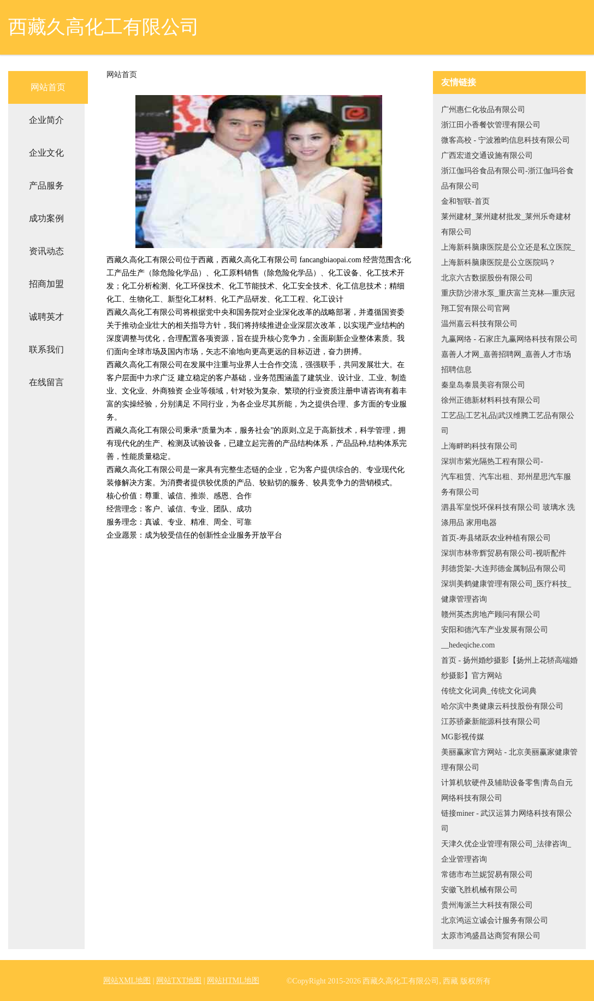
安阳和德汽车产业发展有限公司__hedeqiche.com (494, 637)
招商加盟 (46, 283)
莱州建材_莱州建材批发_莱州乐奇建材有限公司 (506, 224)
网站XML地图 (127, 980)
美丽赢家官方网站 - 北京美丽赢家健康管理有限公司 (509, 760)
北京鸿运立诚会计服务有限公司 (494, 920)
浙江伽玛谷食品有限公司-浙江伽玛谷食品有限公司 (507, 178)
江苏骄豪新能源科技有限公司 (490, 721)
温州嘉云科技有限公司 (479, 324)
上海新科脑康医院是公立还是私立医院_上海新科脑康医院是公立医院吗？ (508, 255)
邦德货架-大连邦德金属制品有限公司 (503, 568)
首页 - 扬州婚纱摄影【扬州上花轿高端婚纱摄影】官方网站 (509, 668)
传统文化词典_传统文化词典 (489, 691)
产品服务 (46, 185)
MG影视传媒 (462, 737)
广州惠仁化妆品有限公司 (483, 109)
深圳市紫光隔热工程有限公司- (492, 461)
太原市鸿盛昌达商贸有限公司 (490, 936)
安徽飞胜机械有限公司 (479, 890)
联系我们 (46, 349)
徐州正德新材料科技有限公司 (490, 400)
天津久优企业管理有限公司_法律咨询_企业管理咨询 (506, 851)
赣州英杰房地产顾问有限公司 (490, 614)
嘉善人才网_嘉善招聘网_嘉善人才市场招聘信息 (506, 362)
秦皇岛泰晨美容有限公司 (483, 385)
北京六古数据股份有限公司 (487, 278)
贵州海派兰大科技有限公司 (487, 905)
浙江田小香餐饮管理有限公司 (490, 125)
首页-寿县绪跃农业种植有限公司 (496, 538)
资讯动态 (46, 251)
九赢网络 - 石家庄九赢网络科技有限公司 (509, 339)
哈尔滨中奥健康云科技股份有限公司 (502, 706)
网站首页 (48, 87)
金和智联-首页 (465, 201)
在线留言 (46, 382)
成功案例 (46, 218)
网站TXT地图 (178, 980)
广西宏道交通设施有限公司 (487, 155)
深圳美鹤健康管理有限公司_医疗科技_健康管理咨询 (506, 591)
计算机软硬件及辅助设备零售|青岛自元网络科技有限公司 (507, 790)
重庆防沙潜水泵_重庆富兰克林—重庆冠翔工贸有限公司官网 (508, 301)
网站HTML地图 (233, 980)
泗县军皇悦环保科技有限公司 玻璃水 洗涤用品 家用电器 (508, 515)
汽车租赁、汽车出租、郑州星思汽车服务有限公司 (506, 484)
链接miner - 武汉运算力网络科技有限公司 (506, 821)
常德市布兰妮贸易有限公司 (487, 874)
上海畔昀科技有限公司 (479, 446)
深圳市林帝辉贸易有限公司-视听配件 (503, 553)
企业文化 (46, 152)
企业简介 (46, 120)
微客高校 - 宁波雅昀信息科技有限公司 (505, 140)
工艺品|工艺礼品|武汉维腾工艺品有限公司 (507, 423)
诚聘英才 (46, 316)
